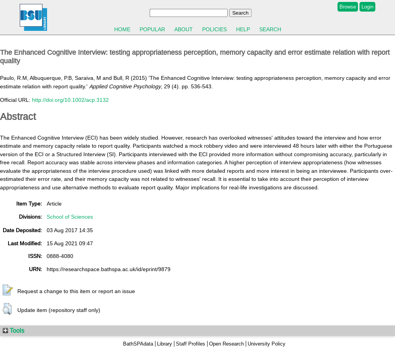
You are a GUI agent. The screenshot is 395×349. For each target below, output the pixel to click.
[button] (8, 290)
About (183, 29)
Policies (214, 29)
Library (164, 344)
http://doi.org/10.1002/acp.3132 (70, 100)
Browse (347, 7)
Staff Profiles (190, 344)
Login (367, 7)
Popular (152, 29)
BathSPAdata (138, 344)
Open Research (226, 344)
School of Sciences (70, 217)
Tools (13, 330)
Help (243, 29)
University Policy (266, 344)
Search (270, 29)
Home (122, 29)
